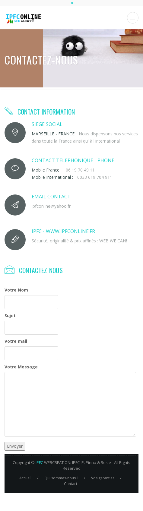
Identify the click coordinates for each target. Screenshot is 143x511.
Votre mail (16, 341)
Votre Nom (16, 290)
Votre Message (21, 367)
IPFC (39, 462)
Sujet (10, 315)
